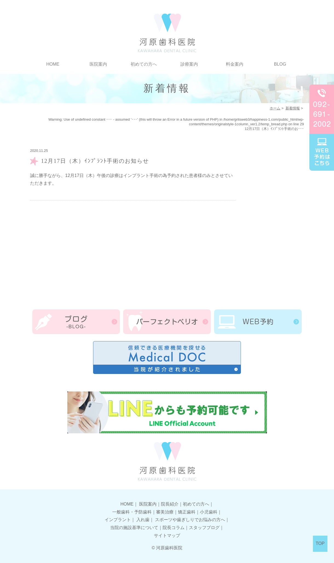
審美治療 (165, 512)
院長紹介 (169, 504)
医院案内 (98, 64)
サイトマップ (167, 535)
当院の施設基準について (134, 527)
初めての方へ (144, 64)
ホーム (275, 108)
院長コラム (174, 527)
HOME (52, 64)
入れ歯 (142, 519)
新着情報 (293, 108)
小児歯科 (208, 512)
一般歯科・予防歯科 (132, 512)
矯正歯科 (186, 512)
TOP (320, 543)
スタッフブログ (204, 527)
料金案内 (234, 64)
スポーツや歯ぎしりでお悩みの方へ (190, 519)
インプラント (118, 519)
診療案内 (189, 64)
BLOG (280, 64)
